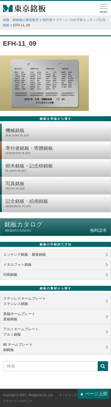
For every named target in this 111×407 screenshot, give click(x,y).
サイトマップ (68, 395)
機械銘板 (57, 133)
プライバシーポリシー (18, 401)
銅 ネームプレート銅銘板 (18, 347)
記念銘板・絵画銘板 (57, 204)
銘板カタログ (55, 227)
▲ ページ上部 (93, 393)
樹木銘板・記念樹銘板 (57, 168)
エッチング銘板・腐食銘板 (24, 254)
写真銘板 (57, 186)
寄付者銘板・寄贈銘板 (57, 151)
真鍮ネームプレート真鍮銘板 (19, 316)
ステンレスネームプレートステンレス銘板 (24, 301)
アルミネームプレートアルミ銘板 (21, 332)
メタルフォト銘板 (17, 264)
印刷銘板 (10, 275)
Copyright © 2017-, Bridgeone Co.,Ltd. (28, 395)
